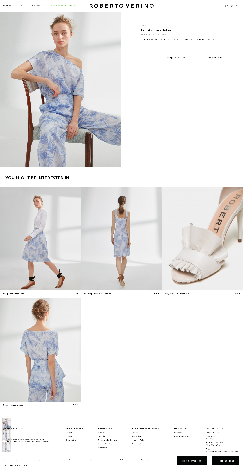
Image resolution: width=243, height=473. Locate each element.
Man (21, 5)
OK (48, 433)
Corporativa (71, 440)
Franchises (137, 436)
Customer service (213, 432)
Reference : (146, 34)
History (69, 432)
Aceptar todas (226, 460)
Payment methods (106, 444)
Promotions (103, 447)
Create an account (182, 436)
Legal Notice (137, 444)
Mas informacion (191, 460)
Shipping (102, 436)
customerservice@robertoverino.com (222, 451)
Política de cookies (19, 465)
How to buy (103, 432)
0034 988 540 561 (214, 445)
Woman (7, 5)
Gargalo (69, 436)
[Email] (24, 433)
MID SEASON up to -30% (63, 5)
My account (179, 432)
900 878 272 (211, 438)
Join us (135, 432)
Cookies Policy (138, 440)
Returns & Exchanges (107, 440)
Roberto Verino (121, 6)
